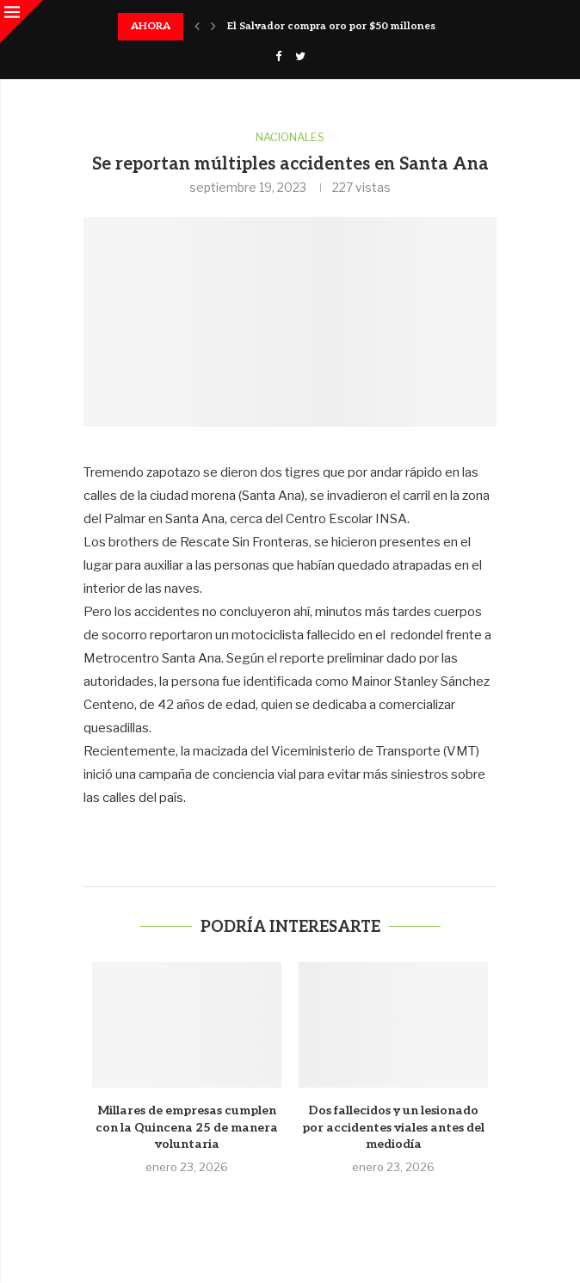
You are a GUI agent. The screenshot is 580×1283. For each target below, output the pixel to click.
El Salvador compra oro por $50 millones (331, 26)
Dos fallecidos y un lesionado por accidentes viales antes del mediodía (393, 1127)
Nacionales (290, 137)
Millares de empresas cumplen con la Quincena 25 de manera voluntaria (187, 1127)
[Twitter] (300, 56)
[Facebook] (278, 56)
